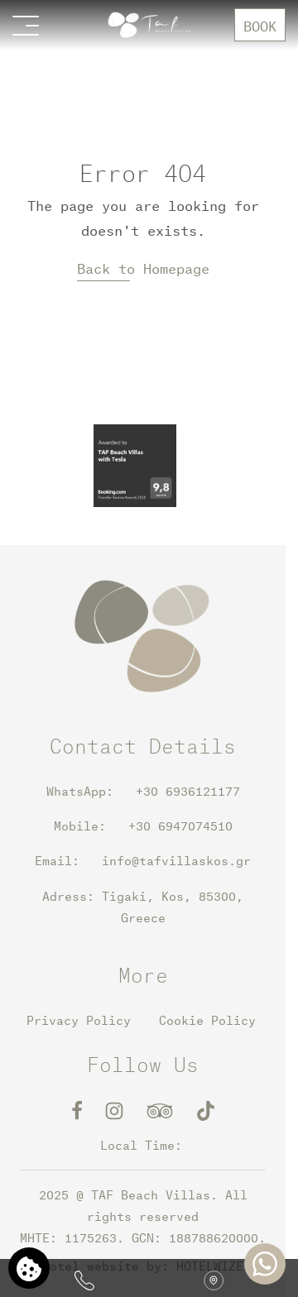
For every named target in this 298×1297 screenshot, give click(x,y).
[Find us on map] (213, 1278)
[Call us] (84, 1278)
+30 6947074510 (180, 825)
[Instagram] (118, 1109)
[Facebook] (80, 1109)
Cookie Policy (207, 1019)
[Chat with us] (265, 1264)
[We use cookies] (29, 1268)
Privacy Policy (78, 1019)
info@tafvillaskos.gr (176, 860)
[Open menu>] (25, 24)
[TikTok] (205, 1109)
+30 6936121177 (176, 790)
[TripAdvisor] (163, 1109)
